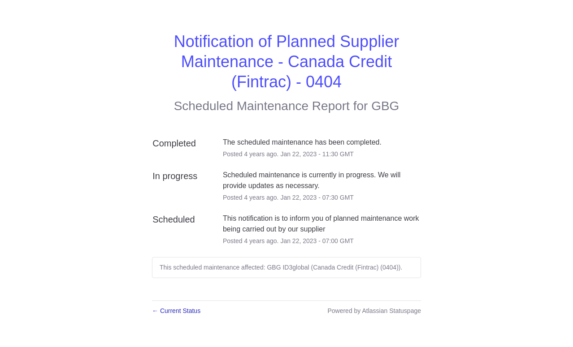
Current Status (176, 310)
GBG (385, 106)
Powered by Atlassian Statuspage (374, 310)
